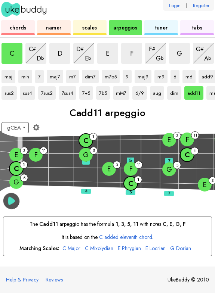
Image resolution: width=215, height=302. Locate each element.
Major (71, 248)
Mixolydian (99, 248)
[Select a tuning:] (15, 127)
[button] (11, 201)
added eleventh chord (125, 237)
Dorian (180, 248)
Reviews (54, 279)
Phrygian (129, 248)
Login (175, 5)
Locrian (155, 248)
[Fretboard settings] (36, 127)
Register (201, 5)
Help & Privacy (22, 279)
